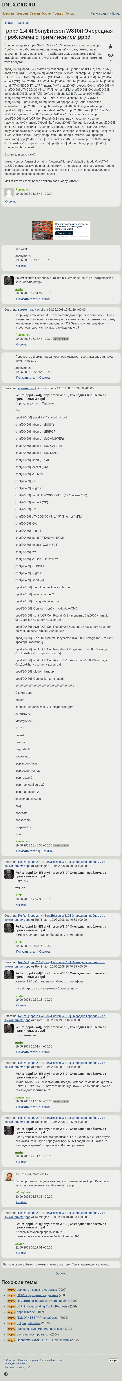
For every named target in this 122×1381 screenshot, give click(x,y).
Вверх (113, 1360)
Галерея (22, 13)
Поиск (69, 13)
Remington (22, 189)
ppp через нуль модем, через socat (40, 1328)
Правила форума (28, 1360)
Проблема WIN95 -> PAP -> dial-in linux (43, 1340)
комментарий (27, 309)
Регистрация (100, 13)
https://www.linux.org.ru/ (17, 1367)
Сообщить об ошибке (16, 1363)
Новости (7, 13)
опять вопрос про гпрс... (33, 1334)
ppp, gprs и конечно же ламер (37, 1289)
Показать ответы (27, 851)
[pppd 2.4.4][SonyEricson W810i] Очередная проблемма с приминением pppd (58, 33)
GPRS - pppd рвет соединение (37, 1295)
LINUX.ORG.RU (18, 4)
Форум (46, 13)
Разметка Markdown (51, 1360)
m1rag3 (20, 1192)
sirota (19, 289)
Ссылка (10, 201)
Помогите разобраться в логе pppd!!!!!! (43, 1300)
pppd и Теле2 (26, 1312)
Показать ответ (26, 299)
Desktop (23, 22)
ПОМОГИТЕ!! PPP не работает (38, 1317)
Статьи (34, 13)
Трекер (58, 13)
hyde (18, 1243)
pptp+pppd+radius (28, 1323)
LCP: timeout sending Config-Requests (42, 1306)
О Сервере (10, 1360)
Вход (116, 13)
